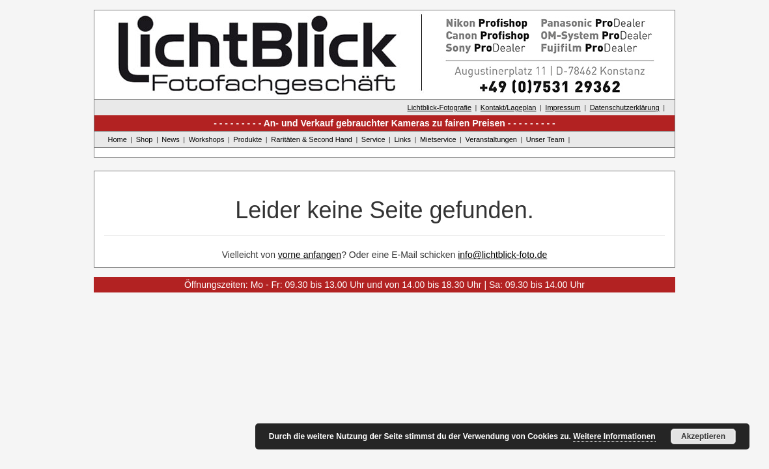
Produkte (247, 139)
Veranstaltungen (491, 139)
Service (373, 139)
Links (402, 139)
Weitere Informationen (614, 436)
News (170, 139)
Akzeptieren (703, 436)
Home (117, 139)
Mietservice (438, 139)
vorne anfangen (309, 254)
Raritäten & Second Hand (311, 139)
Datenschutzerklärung (625, 107)
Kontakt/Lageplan (509, 107)
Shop (144, 139)
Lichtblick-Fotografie (439, 107)
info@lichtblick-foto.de (502, 254)
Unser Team (545, 139)
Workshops (207, 139)
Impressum (562, 107)
